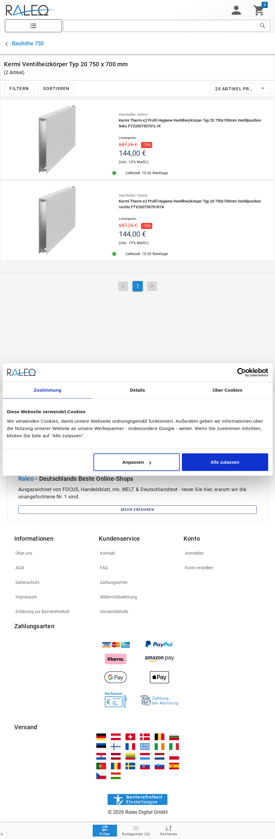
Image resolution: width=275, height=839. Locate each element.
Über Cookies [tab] (227, 389)
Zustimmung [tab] (47, 389)
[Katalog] (33, 26)
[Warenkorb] (259, 10)
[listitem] (53, 553)
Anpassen (136, 462)
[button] (236, 10)
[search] (160, 26)
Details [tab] (137, 389)
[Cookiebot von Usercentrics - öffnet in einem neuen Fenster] (241, 372)
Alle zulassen (225, 462)
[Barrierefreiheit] (137, 799)
